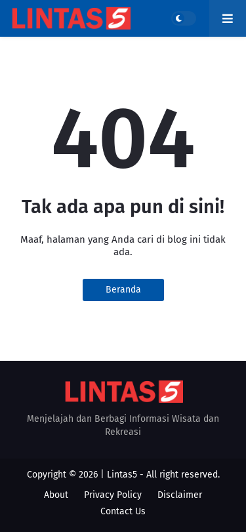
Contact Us (123, 511)
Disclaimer (179, 495)
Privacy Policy (113, 495)
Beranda (123, 289)
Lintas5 (122, 474)
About (56, 495)
